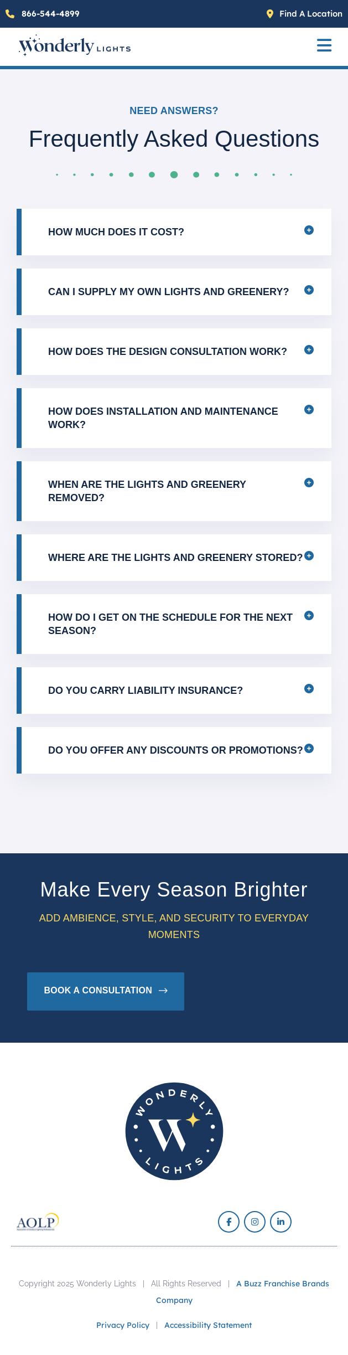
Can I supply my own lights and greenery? (168, 291)
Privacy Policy (122, 1325)
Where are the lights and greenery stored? (175, 557)
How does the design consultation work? (167, 351)
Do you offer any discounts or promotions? (175, 750)
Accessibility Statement (208, 1325)
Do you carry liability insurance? (145, 690)
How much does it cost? (116, 232)
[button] (324, 46)
